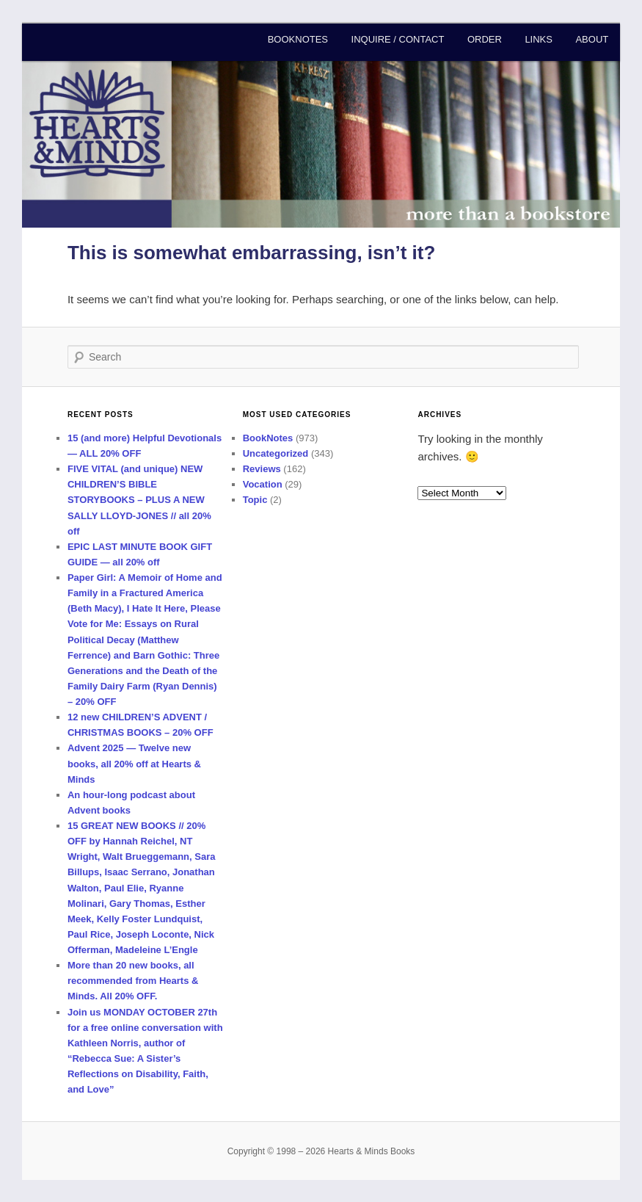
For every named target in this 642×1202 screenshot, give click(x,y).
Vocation (262, 484)
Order (484, 39)
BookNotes (298, 39)
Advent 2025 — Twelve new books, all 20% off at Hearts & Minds (134, 763)
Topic (255, 499)
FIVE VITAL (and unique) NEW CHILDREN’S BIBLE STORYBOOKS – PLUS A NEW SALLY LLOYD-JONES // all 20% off (139, 500)
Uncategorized (276, 453)
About (591, 39)
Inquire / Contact (398, 39)
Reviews (262, 468)
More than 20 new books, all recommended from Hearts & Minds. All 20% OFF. (133, 981)
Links (538, 39)
